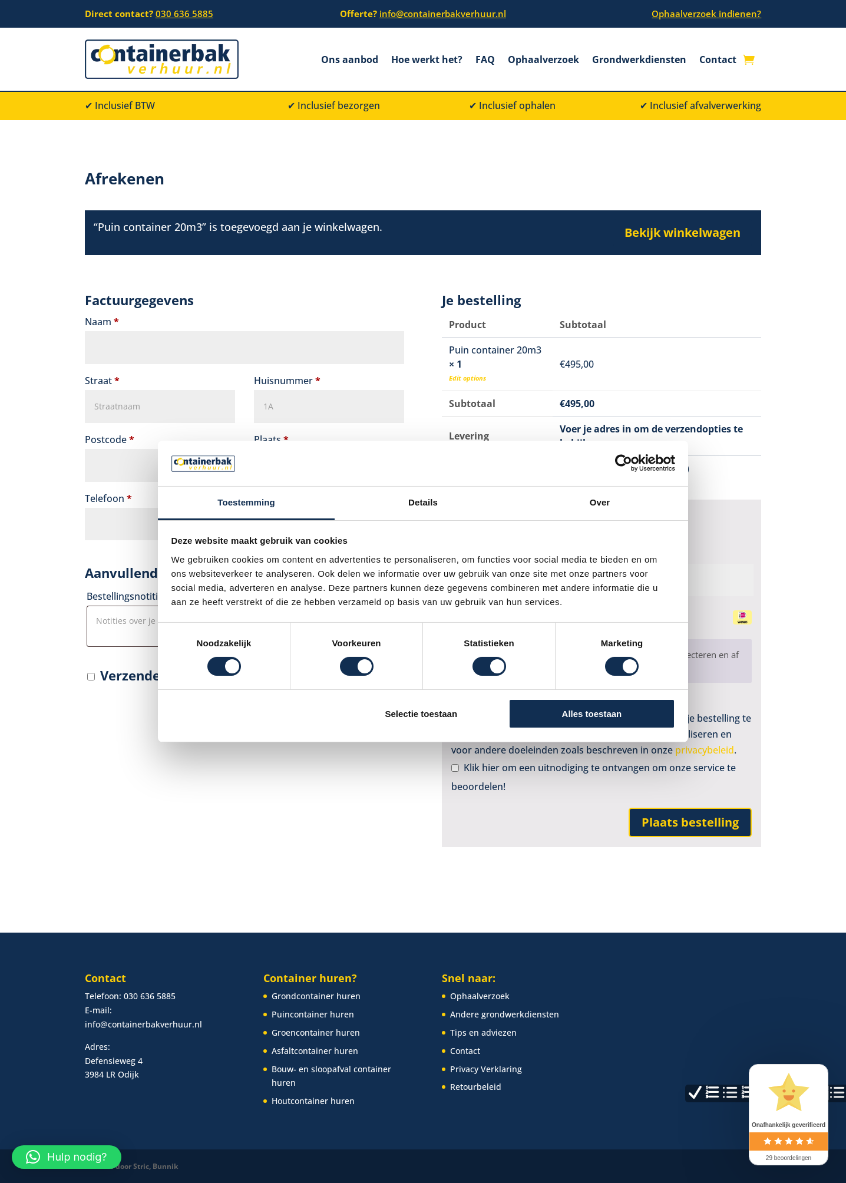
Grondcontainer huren (316, 996)
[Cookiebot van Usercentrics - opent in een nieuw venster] (623, 463)
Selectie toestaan (421, 714)
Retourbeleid (475, 1086)
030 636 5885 (184, 13)
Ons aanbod (349, 60)
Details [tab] (423, 502)
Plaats (271, 439)
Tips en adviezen (483, 1031)
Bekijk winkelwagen (682, 232)
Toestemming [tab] (246, 502)
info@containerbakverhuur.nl (442, 13)
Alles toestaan (592, 714)
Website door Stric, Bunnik (131, 1166)
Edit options (467, 378)
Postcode (109, 439)
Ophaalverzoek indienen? (706, 13)
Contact (717, 60)
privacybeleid (704, 749)
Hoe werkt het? (426, 60)
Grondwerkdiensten (639, 60)
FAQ (485, 60)
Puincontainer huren (313, 1013)
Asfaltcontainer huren (315, 1050)
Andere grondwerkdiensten (504, 1013)
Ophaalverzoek (543, 60)
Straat (102, 380)
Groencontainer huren (316, 1031)
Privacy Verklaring (486, 1068)
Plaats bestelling (690, 822)
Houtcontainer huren (313, 1100)
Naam (102, 321)
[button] (66, 1157)
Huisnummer (287, 380)
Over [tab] (600, 502)
